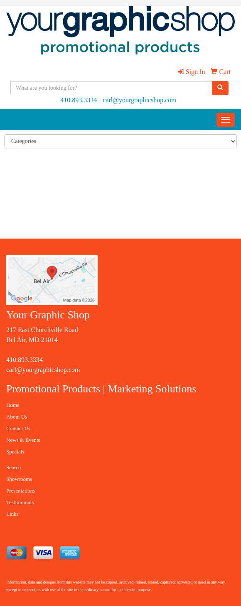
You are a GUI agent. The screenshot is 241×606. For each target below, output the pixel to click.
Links (12, 514)
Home (13, 405)
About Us (16, 417)
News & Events (23, 440)
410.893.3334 (78, 99)
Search (13, 467)
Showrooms (19, 479)
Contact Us (18, 428)
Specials (15, 451)
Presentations (20, 491)
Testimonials (20, 502)
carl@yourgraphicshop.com (140, 99)
